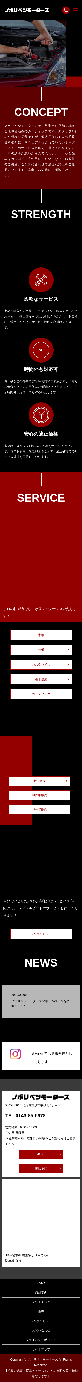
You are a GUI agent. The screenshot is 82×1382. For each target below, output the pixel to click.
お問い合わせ (41, 1330)
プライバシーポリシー (41, 1340)
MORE (41, 1154)
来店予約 (41, 1168)
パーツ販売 (39, 809)
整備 (41, 649)
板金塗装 (41, 679)
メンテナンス (41, 1302)
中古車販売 (39, 795)
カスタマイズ (41, 664)
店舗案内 (41, 1293)
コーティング (41, 694)
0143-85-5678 (30, 1115)
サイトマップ (41, 1349)
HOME (41, 1283)
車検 (41, 635)
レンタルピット (41, 934)
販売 (41, 1311)
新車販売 (39, 781)
